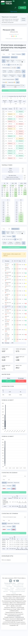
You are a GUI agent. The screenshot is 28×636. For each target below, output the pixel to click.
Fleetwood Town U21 (7, 338)
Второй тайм (12, 61)
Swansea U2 (10, 138)
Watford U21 (8, 286)
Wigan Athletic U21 (7, 298)
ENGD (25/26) (3, 112)
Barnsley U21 (8, 302)
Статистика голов (9, 589)
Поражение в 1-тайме (12, 75)
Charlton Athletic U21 (7, 290)
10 (4, 64)
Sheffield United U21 (7, 268)
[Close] (24, 254)
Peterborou (21, 121)
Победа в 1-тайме (5, 75)
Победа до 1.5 (4, 71)
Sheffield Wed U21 (7, 324)
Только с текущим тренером (8, 79)
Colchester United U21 (7, 329)
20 (8, 64)
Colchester (10, 146)
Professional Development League (14, 38)
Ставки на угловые (21, 588)
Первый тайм (7, 61)
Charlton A (10, 131)
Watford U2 (21, 119)
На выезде (19, 54)
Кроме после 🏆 (12, 82)
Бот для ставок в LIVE (17, 585)
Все (23, 54)
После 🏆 (5, 82)
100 (17, 64)
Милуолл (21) (9, 30)
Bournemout (10, 133)
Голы (20, 261)
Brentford (21, 126)
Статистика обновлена (14, 90)
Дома (13, 54)
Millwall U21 (8, 306)
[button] (15, 7)
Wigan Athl (10, 148)
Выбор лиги (14, 57)
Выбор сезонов (5, 57)
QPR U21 (10, 123)
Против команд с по (9, 68)
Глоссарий (9, 586)
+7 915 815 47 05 (19, 617)
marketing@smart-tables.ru (14, 615)
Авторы (12, 588)
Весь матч (4, 61)
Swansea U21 (8, 279)
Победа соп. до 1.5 (10, 71)
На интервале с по (20, 61)
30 (10, 64)
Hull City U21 (8, 313)
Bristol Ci (21, 136)
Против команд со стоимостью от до (15, 86)
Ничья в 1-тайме (20, 75)
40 (13, 64)
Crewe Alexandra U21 (7, 334)
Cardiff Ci (21, 128)
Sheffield (21, 114)
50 (15, 64)
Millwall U (21, 111)
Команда (7, 261)
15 (6, 64)
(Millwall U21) (14, 32)
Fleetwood (10, 116)
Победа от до (18, 71)
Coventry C (10, 111)
